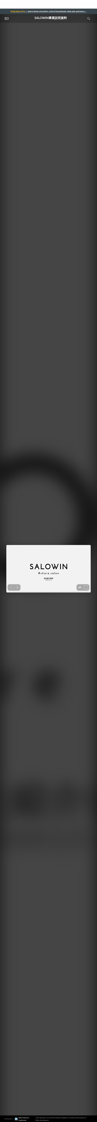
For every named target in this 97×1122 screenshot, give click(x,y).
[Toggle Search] (88, 18)
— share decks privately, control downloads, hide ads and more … (48, 11)
